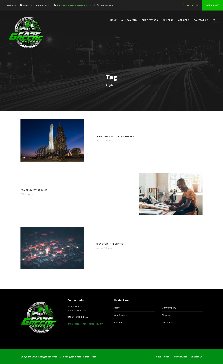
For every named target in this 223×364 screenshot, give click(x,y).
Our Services (150, 20)
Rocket (108, 140)
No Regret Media (87, 356)
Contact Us (201, 20)
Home (113, 20)
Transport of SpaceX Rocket (115, 136)
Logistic (99, 140)
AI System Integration (110, 243)
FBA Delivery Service (33, 190)
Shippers (168, 20)
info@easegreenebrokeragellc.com (74, 5)
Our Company (129, 20)
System (108, 248)
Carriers (183, 20)
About (167, 356)
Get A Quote (212, 5)
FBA (22, 194)
